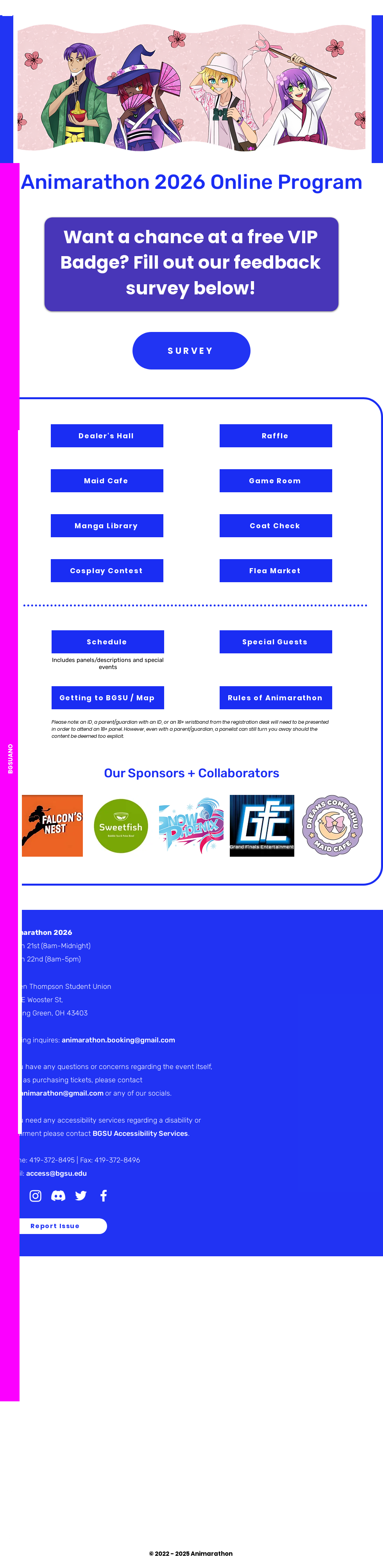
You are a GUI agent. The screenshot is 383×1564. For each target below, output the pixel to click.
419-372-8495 (52, 1160)
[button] (7, 11)
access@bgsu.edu (56, 1173)
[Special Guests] (276, 641)
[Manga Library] (107, 525)
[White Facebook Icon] (9, 1537)
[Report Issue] (56, 1226)
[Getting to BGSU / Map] (108, 697)
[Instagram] (35, 1195)
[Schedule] (108, 641)
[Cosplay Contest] (107, 570)
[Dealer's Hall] (107, 435)
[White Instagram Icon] (9, 1551)
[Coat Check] (276, 525)
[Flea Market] (276, 570)
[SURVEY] (191, 350)
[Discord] (9, 1493)
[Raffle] (276, 435)
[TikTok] (9, 1508)
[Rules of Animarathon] (276, 697)
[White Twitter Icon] (9, 1522)
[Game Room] (276, 480)
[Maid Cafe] (107, 480)
